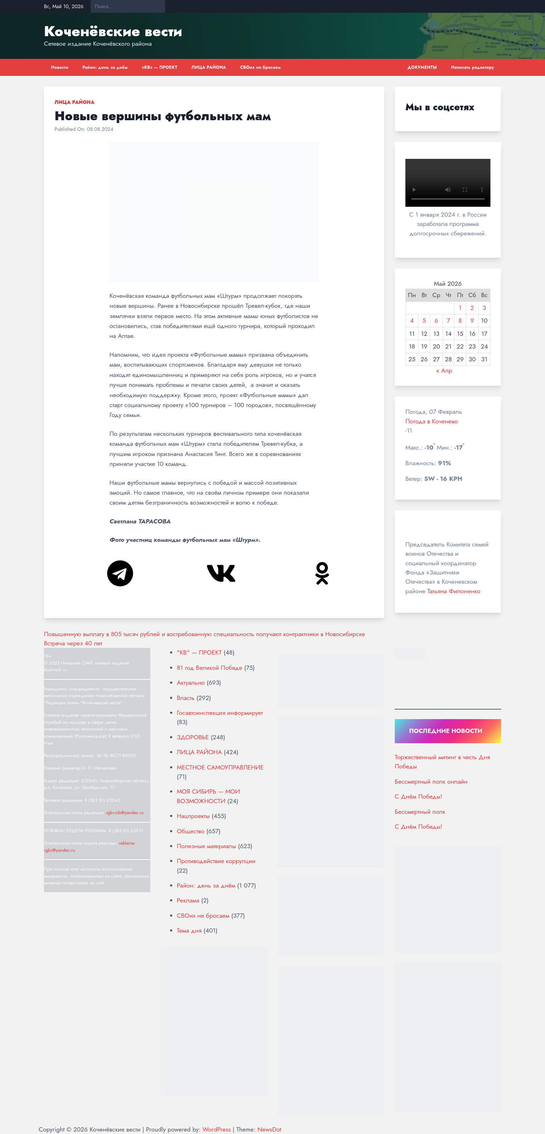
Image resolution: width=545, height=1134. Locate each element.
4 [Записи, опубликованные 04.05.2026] (412, 320)
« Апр (444, 370)
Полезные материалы (206, 846)
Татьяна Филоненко (453, 591)
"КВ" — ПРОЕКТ (199, 652)
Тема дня (189, 930)
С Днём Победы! (418, 796)
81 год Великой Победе (209, 667)
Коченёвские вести (113, 31)
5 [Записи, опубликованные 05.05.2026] (424, 320)
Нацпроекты (193, 816)
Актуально (191, 682)
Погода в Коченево (431, 421)
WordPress (216, 1129)
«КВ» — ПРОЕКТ (159, 67)
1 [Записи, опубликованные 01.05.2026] (460, 307)
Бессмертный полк (420, 811)
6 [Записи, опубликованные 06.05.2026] (436, 320)
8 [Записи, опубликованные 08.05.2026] (460, 320)
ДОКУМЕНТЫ (422, 67)
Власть (186, 697)
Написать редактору (472, 67)
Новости (59, 67)
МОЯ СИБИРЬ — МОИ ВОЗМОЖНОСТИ (208, 796)
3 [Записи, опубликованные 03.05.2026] (484, 307)
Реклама (188, 900)
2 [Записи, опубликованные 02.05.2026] (472, 307)
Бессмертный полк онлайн (431, 781)
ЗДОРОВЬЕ (193, 737)
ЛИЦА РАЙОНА (209, 67)
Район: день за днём (105, 67)
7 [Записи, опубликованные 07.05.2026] (448, 320)
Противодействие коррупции (216, 861)
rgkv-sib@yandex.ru (125, 812)
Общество (190, 831)
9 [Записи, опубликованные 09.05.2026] (472, 320)
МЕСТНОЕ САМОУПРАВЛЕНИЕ (220, 767)
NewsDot (269, 1129)
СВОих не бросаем (260, 67)
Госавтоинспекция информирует (220, 712)
